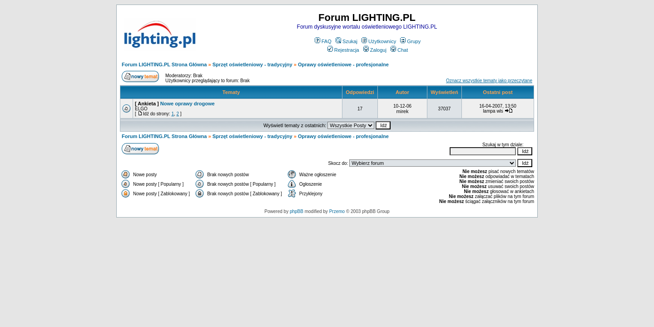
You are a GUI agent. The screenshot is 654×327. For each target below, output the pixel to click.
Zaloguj (374, 50)
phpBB (296, 211)
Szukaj (346, 41)
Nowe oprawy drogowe (187, 103)
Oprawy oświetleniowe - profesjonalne (343, 64)
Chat (399, 50)
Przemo (337, 211)
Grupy (410, 41)
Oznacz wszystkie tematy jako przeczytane (489, 80)
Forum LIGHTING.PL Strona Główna (164, 64)
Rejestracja (343, 50)
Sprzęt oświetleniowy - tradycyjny (252, 64)
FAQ (323, 41)
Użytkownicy (379, 41)
